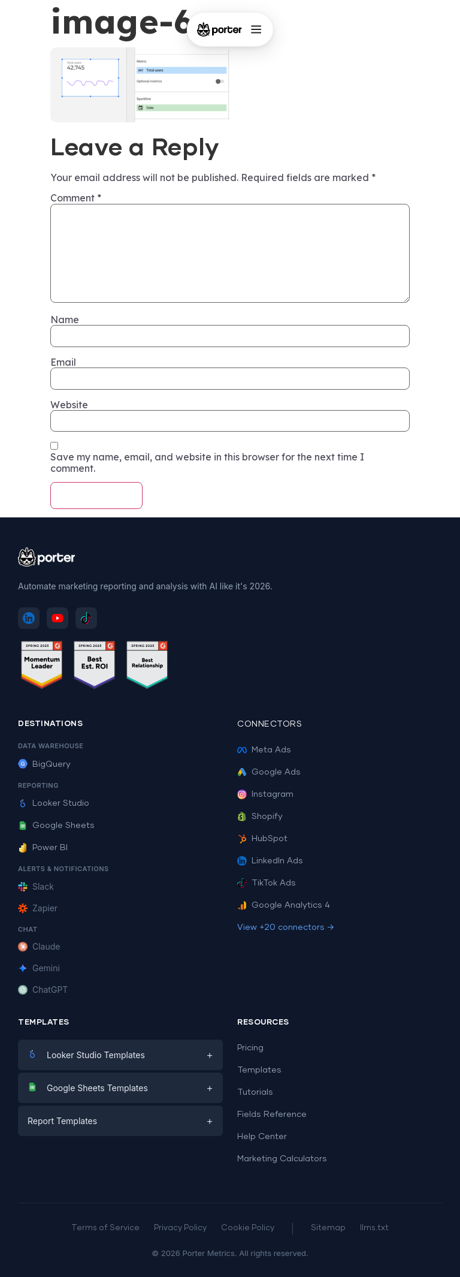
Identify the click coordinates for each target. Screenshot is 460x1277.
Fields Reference (272, 1114)
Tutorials (255, 1092)
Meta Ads (264, 750)
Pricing (250, 1048)
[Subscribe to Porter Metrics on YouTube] (57, 618)
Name (64, 319)
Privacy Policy (180, 1228)
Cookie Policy (247, 1228)
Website (69, 404)
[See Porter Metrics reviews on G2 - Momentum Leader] (42, 667)
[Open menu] (256, 29)
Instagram (265, 794)
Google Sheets (56, 825)
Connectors (269, 724)
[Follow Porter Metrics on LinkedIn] (29, 618)
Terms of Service (105, 1228)
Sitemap (328, 1228)
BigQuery (44, 764)
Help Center (262, 1137)
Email (63, 362)
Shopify (260, 816)
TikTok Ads (266, 883)
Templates (259, 1070)
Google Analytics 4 (283, 905)
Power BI (43, 848)
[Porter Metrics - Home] (219, 29)
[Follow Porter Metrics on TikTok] (86, 618)
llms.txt (374, 1228)
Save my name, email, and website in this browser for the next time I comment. (207, 462)
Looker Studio (53, 803)
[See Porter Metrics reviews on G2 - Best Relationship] (147, 667)
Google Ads (269, 772)
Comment (75, 197)
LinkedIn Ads (270, 861)
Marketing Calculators (282, 1159)
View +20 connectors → (285, 927)
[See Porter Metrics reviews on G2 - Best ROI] (95, 667)
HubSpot (262, 839)
